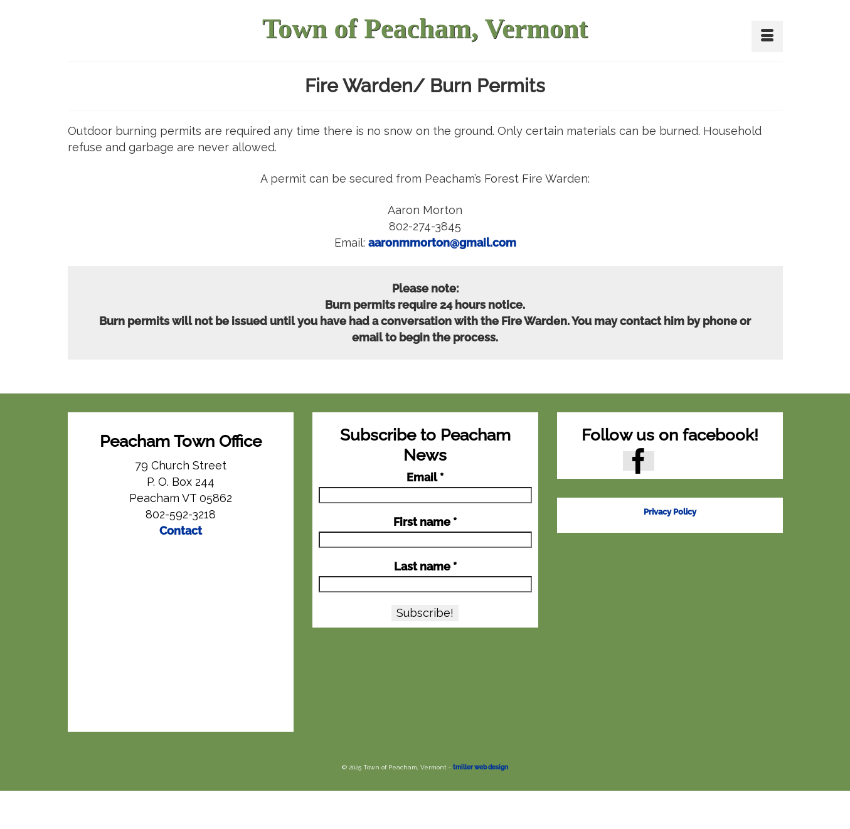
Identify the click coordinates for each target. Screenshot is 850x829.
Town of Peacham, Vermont (425, 28)
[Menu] (767, 36)
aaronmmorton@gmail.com (442, 242)
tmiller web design (480, 767)
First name (425, 522)
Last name (425, 566)
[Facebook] (638, 461)
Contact (180, 530)
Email (425, 477)
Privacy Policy (670, 511)
